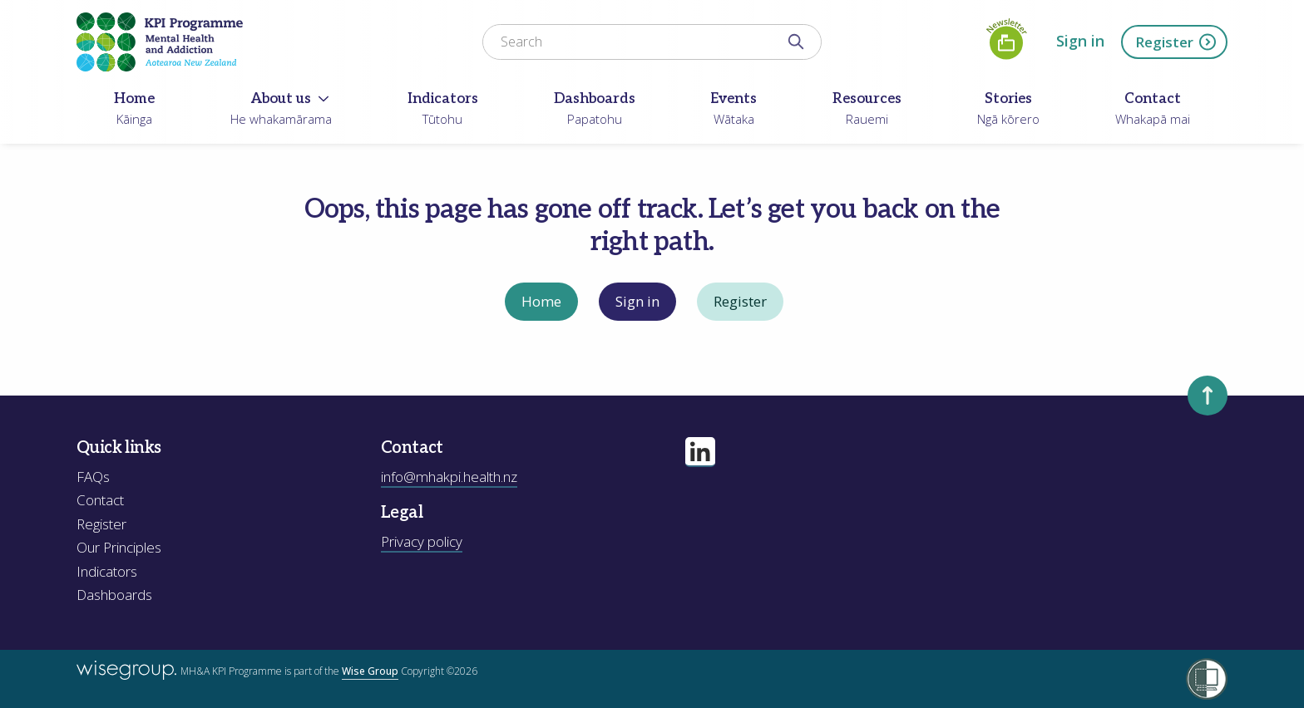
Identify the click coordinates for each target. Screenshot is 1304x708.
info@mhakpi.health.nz (449, 476)
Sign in (1080, 41)
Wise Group (370, 671)
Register (1176, 42)
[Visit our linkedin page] (700, 452)
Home (541, 301)
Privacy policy (421, 541)
